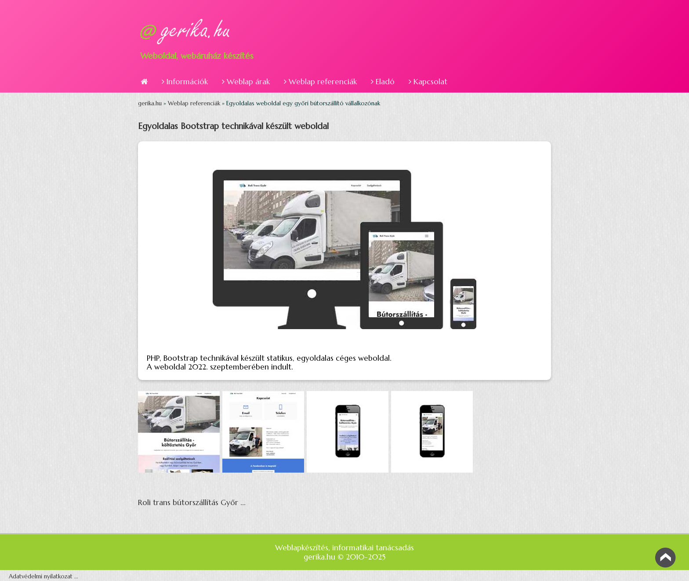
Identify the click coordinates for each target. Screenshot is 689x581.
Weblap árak (246, 81)
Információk (185, 81)
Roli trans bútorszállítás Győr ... (192, 502)
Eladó (383, 81)
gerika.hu (150, 103)
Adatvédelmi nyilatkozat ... (43, 576)
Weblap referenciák (320, 81)
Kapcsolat (428, 81)
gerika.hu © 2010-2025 (344, 557)
